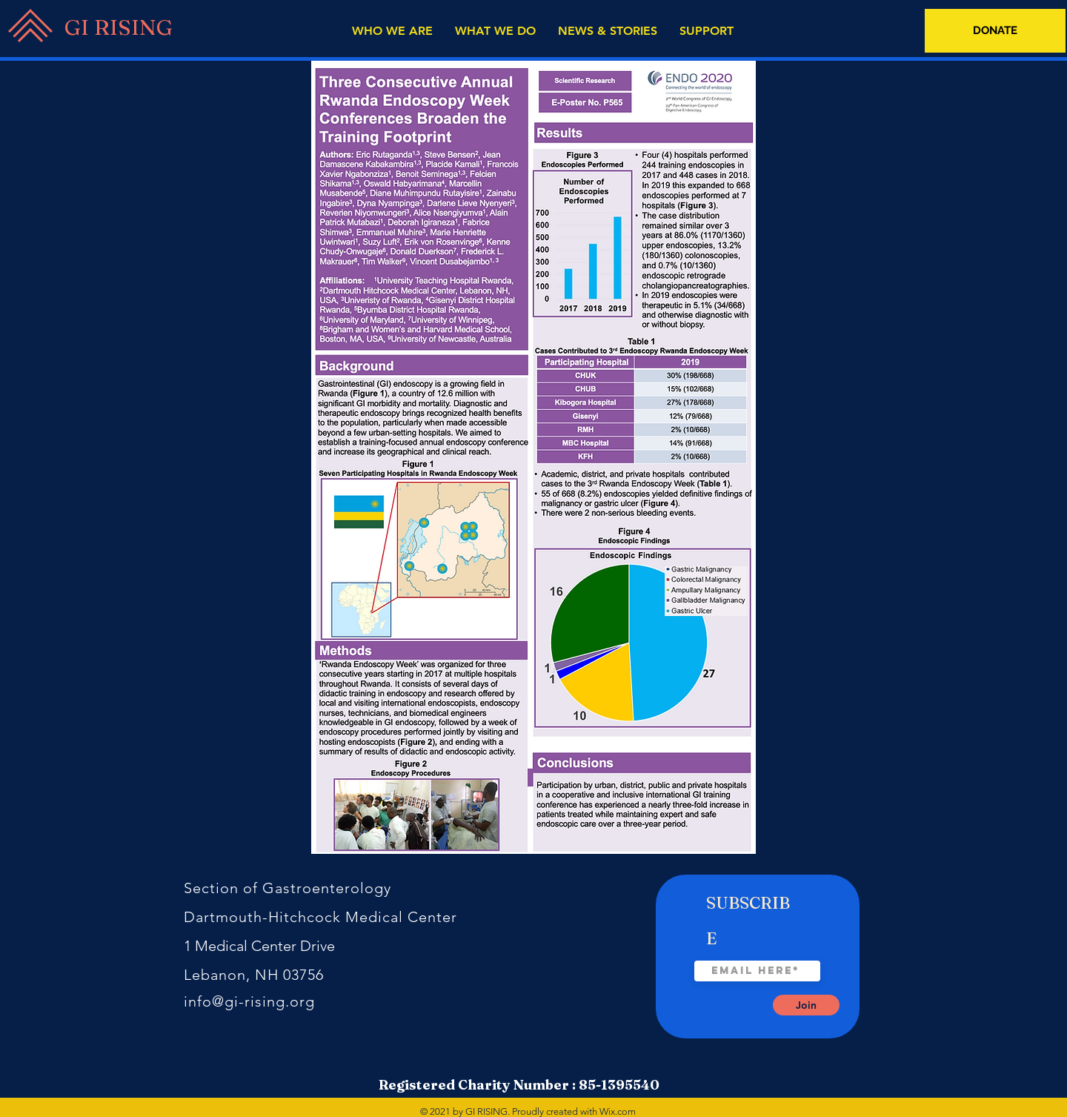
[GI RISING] (114, 27)
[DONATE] (995, 31)
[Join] (806, 1005)
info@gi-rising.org (249, 1001)
